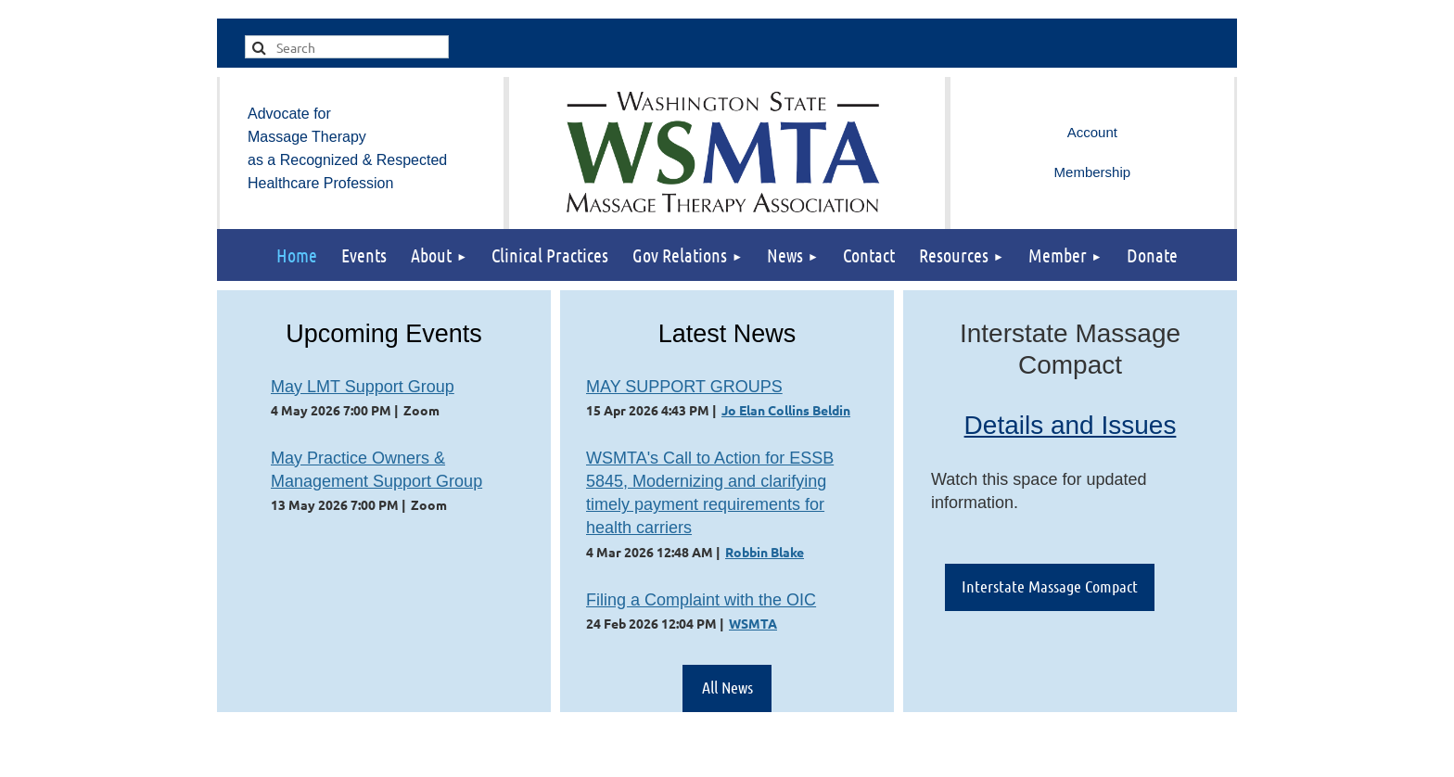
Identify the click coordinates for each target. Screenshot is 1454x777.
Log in (1092, 132)
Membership (1092, 172)
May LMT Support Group (362, 386)
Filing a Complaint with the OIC (701, 600)
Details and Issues (1070, 425)
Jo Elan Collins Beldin (785, 409)
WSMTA (753, 623)
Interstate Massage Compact (1050, 586)
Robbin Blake (764, 551)
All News (727, 687)
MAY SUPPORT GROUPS (684, 386)
